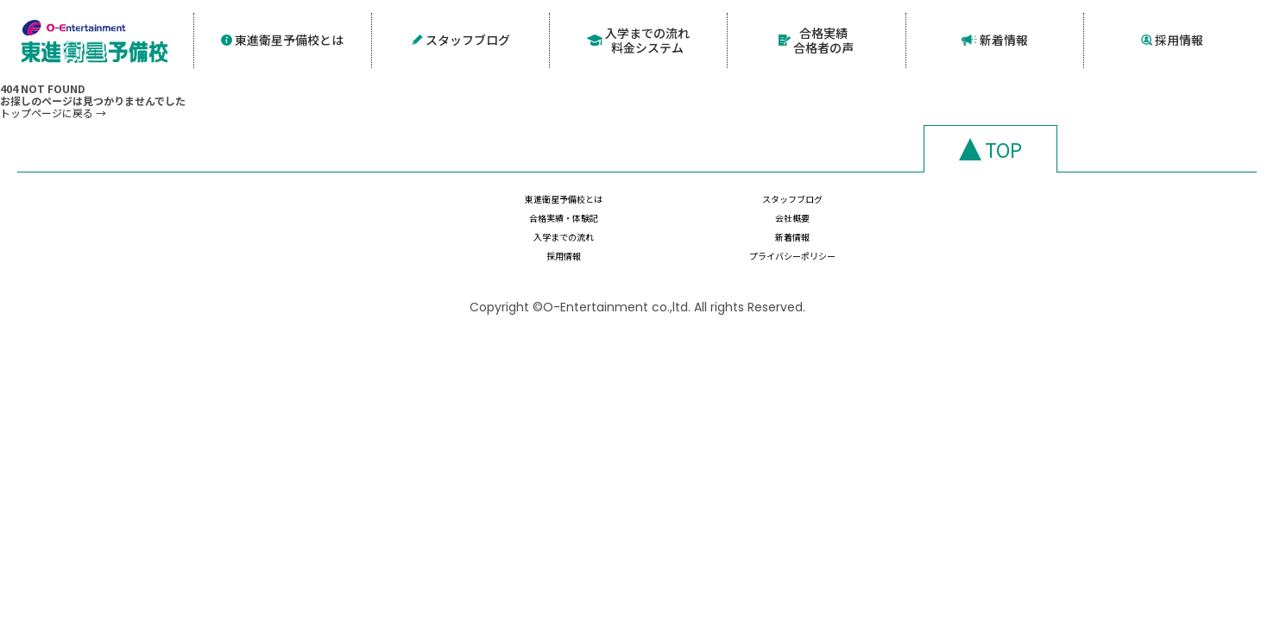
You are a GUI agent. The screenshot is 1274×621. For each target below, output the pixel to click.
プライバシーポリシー (1089, 245)
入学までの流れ (540, 245)
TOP (1003, 145)
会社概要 (1089, 211)
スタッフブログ (460, 38)
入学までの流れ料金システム (638, 38)
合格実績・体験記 (906, 211)
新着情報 (995, 38)
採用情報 (1172, 38)
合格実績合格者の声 (816, 38)
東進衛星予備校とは (283, 38)
